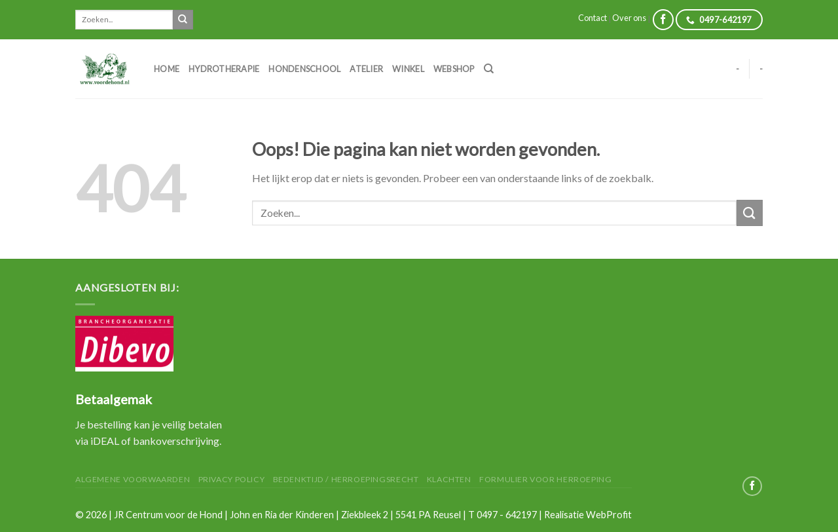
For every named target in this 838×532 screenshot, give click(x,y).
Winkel (408, 69)
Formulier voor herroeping (545, 479)
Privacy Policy (231, 479)
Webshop (454, 69)
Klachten (449, 479)
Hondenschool (304, 69)
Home (166, 69)
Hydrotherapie (224, 69)
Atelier (366, 69)
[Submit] (182, 19)
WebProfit (609, 514)
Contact (592, 17)
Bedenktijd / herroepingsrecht (346, 479)
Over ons (629, 17)
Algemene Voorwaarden (132, 479)
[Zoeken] (489, 68)
